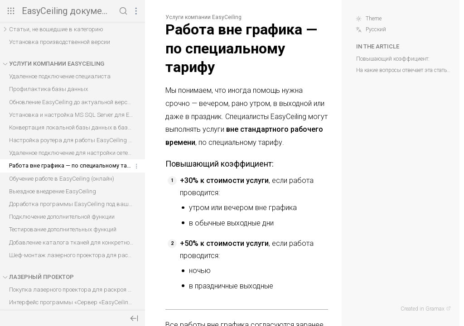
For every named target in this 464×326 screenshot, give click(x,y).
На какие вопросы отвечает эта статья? (403, 70)
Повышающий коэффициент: (393, 59)
